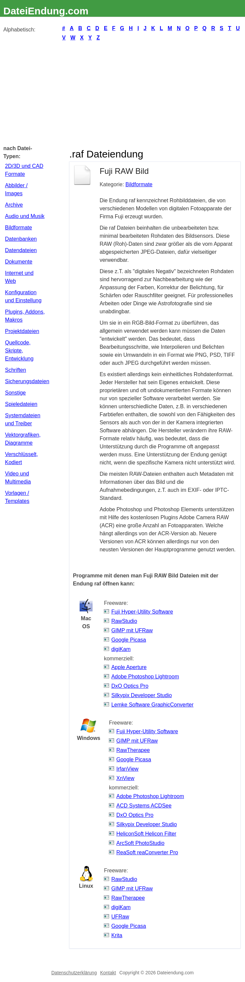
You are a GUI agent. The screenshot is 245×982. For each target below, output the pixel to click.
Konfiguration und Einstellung (23, 296)
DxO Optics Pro (129, 686)
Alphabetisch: (19, 29)
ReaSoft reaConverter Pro (147, 852)
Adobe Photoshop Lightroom (145, 676)
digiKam (121, 649)
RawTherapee (133, 750)
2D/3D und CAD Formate (24, 170)
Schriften (15, 370)
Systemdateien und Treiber (22, 419)
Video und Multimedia (18, 477)
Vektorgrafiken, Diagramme (23, 439)
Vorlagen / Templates (17, 497)
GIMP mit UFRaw (132, 630)
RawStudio (124, 621)
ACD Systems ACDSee (143, 805)
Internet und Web (19, 277)
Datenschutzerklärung (74, 972)
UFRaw (120, 916)
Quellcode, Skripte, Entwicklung (19, 350)
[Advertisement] (122, 92)
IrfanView (127, 769)
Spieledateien (21, 404)
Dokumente (18, 261)
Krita (116, 935)
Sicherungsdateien (26, 381)
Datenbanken (21, 239)
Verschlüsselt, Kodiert (21, 458)
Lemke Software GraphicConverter (152, 704)
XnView (125, 778)
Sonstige (15, 393)
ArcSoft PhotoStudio (140, 843)
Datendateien (21, 250)
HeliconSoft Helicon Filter (146, 834)
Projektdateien (22, 331)
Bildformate (18, 227)
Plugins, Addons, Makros (25, 316)
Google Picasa (128, 640)
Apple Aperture (129, 667)
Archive (14, 205)
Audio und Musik (24, 216)
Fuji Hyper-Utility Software (142, 612)
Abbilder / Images (16, 189)
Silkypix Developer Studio (141, 695)
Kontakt (108, 972)
